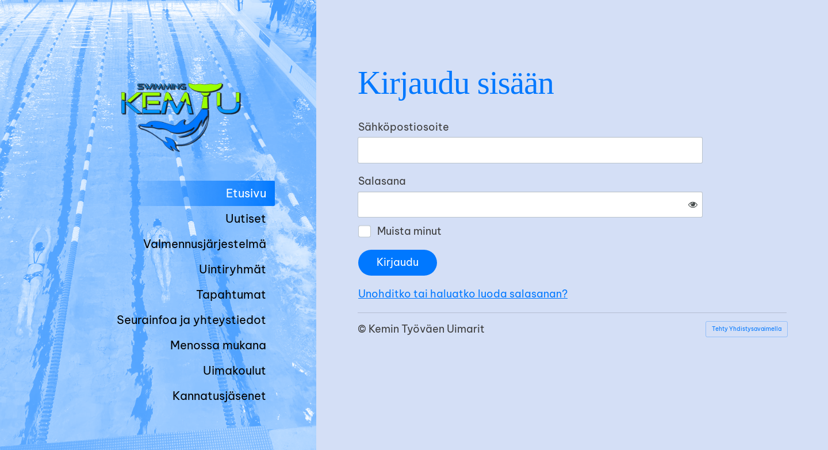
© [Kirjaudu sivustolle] (363, 291)
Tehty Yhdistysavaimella (746, 291)
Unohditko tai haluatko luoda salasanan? (587, 255)
